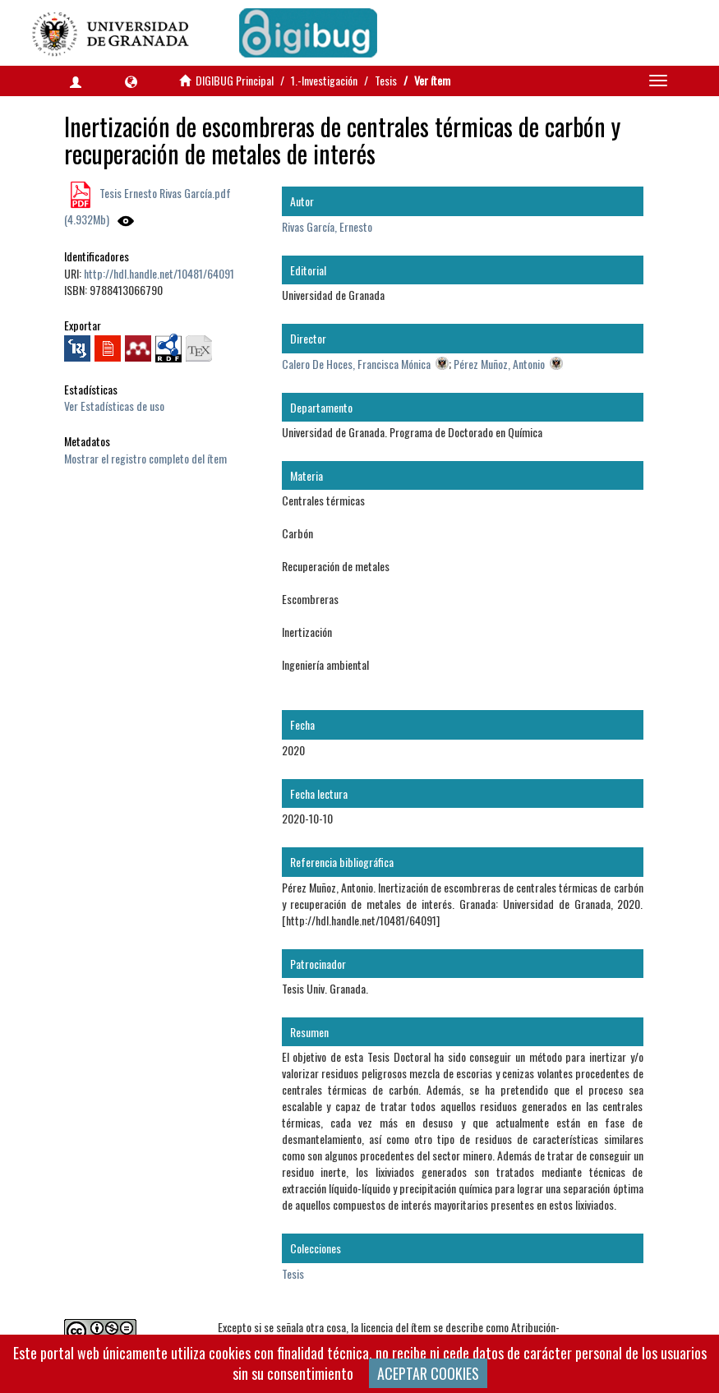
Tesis (386, 80)
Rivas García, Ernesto (327, 226)
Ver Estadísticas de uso (114, 405)
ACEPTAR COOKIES (428, 1373)
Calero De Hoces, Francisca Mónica (356, 363)
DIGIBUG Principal (235, 80)
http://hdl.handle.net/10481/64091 (159, 273)
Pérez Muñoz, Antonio (499, 363)
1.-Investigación (324, 80)
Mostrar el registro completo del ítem (145, 458)
